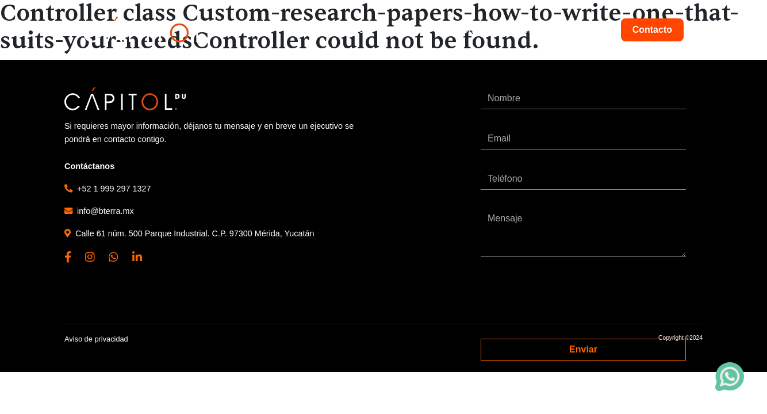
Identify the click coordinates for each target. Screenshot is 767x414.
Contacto (652, 29)
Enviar (583, 349)
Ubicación (453, 29)
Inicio (353, 29)
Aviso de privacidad (96, 339)
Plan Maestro (516, 29)
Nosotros (398, 29)
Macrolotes (581, 29)
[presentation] (568, 297)
